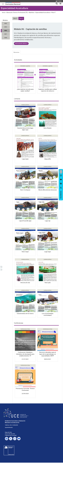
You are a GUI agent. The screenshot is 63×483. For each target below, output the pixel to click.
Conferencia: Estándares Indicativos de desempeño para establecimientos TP (25, 354)
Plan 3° (15, 18)
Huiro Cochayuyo (25, 190)
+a (2, 267)
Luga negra (25, 159)
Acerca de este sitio (10, 434)
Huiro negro (25, 252)
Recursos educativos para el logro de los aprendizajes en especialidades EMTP (47, 354)
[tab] (56, 3)
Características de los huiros (25, 313)
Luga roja (47, 221)
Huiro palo (48, 283)
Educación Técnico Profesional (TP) (17, 12)
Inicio (3, 12)
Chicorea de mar (25, 283)
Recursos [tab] (16, 52)
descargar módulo (21, 43)
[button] (56, 2)
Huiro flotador (48, 128)
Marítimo (31, 12)
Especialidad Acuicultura (14, 8)
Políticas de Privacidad (10, 435)
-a (1, 269)
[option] (61, 176)
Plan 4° (53, 12)
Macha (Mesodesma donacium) (47, 190)
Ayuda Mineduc (9, 427)
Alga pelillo (47, 159)
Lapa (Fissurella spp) (25, 221)
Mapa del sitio (8, 432)
